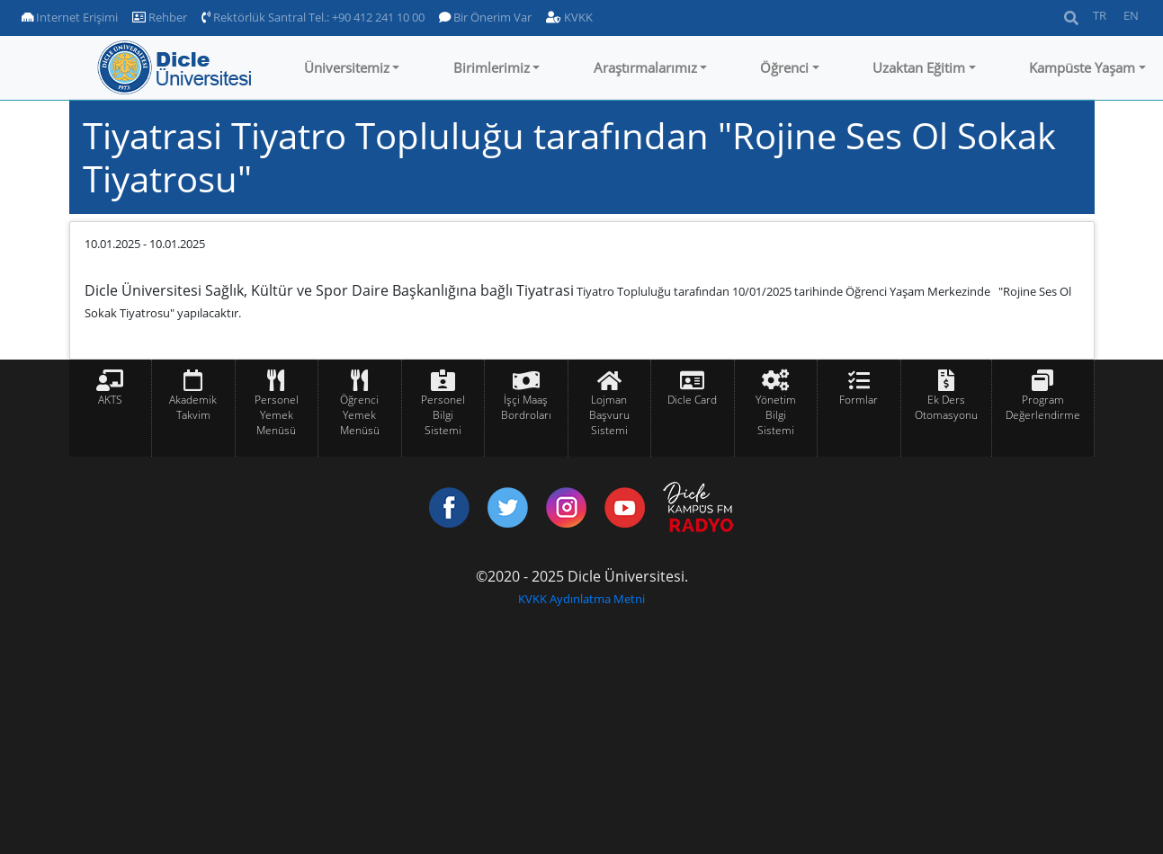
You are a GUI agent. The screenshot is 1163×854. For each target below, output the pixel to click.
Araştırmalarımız (645, 67)
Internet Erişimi (70, 17)
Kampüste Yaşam (1082, 67)
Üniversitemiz (346, 67)
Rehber (159, 17)
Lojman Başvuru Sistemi (609, 415)
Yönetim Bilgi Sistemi (776, 415)
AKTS (110, 399)
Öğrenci (784, 67)
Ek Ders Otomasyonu (946, 407)
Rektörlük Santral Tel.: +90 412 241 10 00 (313, 17)
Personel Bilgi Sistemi (443, 415)
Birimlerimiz (491, 67)
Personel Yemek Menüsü (277, 415)
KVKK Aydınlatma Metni (581, 599)
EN (1131, 15)
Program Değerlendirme (1043, 407)
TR (1099, 15)
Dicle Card (692, 399)
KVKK (569, 17)
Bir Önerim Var (485, 17)
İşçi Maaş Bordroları (526, 407)
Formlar (858, 399)
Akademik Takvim (193, 407)
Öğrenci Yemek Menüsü (360, 415)
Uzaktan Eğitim (918, 67)
